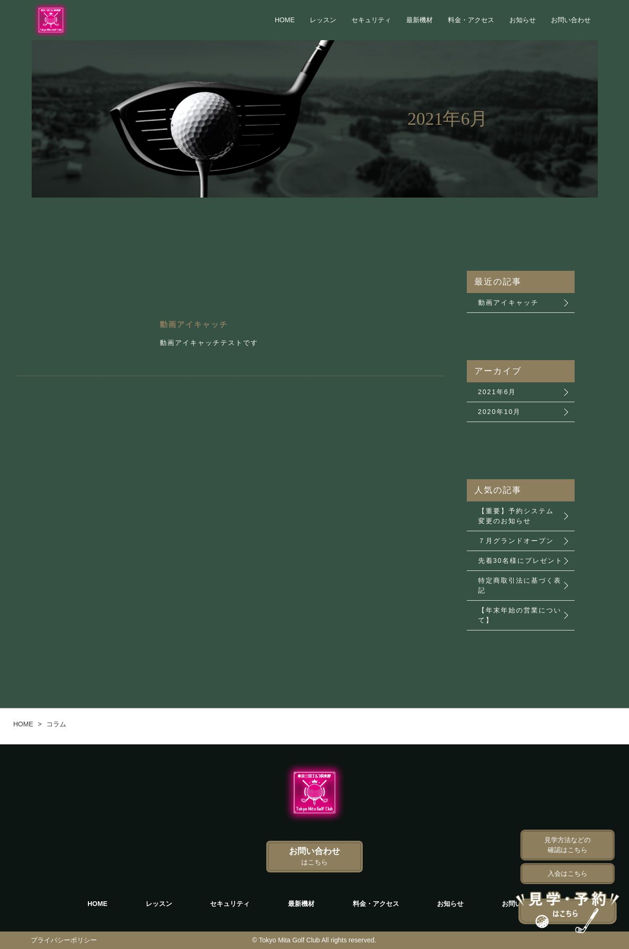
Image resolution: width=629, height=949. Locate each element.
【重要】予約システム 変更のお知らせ (516, 516)
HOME (285, 20)
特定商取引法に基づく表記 (519, 585)
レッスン (323, 20)
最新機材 (419, 20)
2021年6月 (497, 392)
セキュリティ (371, 20)
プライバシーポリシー (64, 940)
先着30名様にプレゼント (520, 560)
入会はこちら (567, 873)
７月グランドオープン (516, 540)
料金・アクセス (471, 20)
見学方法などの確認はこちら (567, 845)
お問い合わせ (571, 20)
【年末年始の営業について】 (519, 615)
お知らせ (522, 20)
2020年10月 (499, 411)
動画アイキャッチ (508, 302)
